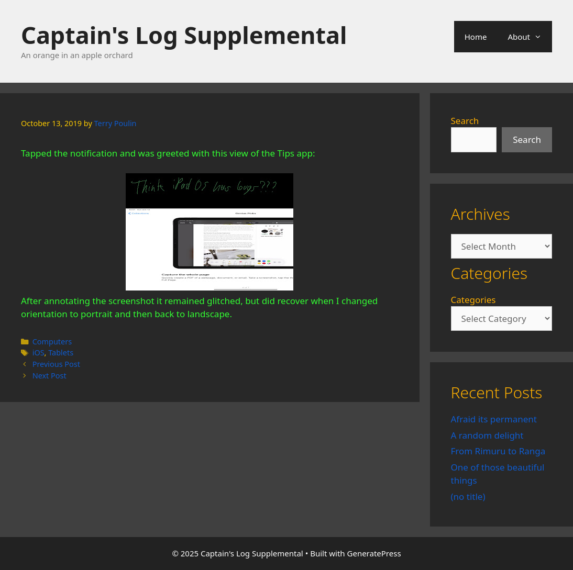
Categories (473, 300)
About (530, 36)
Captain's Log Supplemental (184, 35)
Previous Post (56, 364)
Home (476, 36)
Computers (52, 342)
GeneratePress (374, 553)
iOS (38, 352)
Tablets (60, 352)
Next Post (49, 376)
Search (465, 121)
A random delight (487, 435)
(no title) (468, 496)
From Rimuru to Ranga (498, 451)
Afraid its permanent (494, 419)
